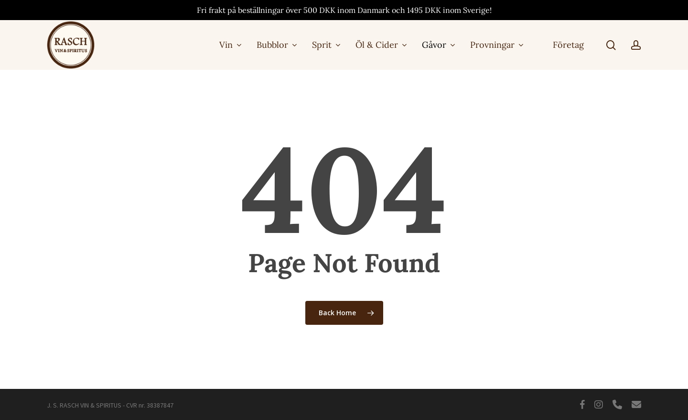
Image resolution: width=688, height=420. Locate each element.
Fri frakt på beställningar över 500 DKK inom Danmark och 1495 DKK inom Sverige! (344, 10)
